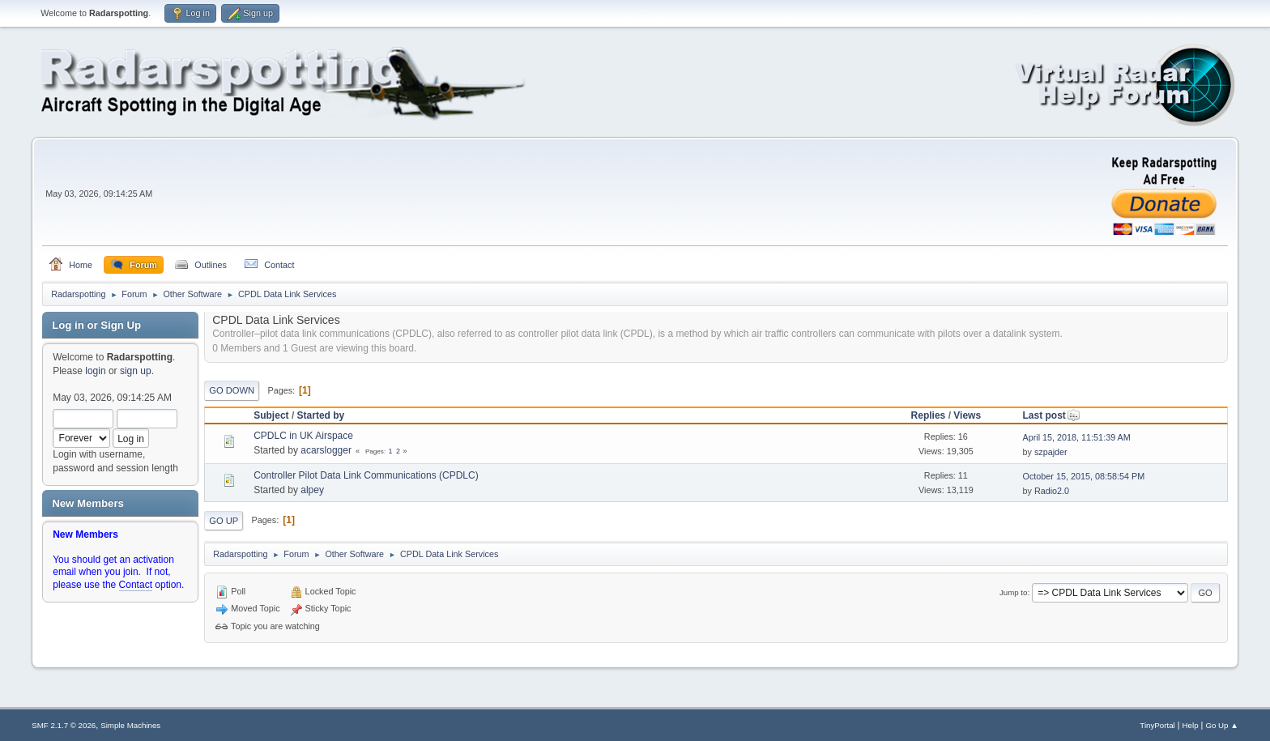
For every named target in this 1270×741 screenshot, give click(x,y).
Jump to (1013, 592)
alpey (312, 490)
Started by (321, 415)
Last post (1051, 415)
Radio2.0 (1051, 491)
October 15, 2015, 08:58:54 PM (1083, 476)
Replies (928, 415)
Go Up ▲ (1221, 725)
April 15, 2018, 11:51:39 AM (1076, 437)
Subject (271, 415)
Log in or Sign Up (96, 325)
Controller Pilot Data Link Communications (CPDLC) (366, 475)
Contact (135, 584)
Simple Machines (130, 725)
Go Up (223, 521)
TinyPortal (1157, 725)
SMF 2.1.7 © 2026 (64, 725)
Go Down (231, 390)
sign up (135, 371)
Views (967, 415)
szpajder (1051, 452)
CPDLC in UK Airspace (303, 435)
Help (1191, 725)
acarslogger (326, 450)
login (95, 371)
